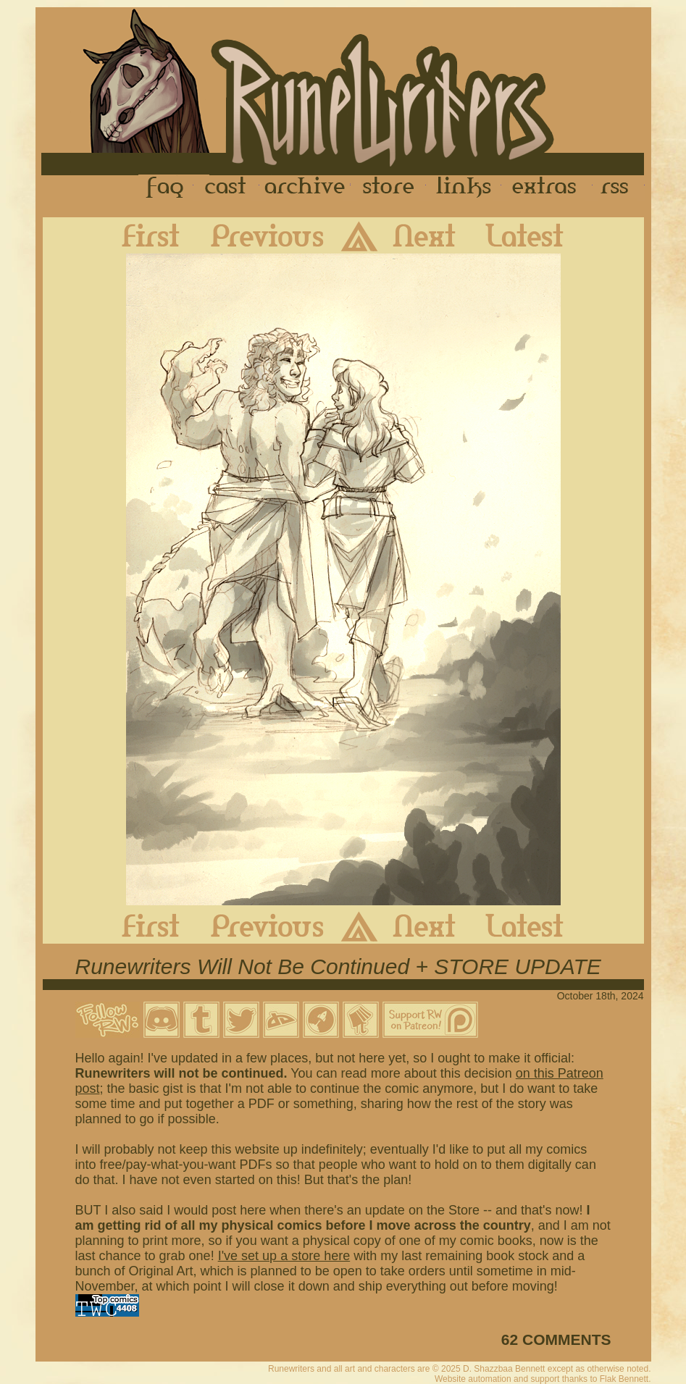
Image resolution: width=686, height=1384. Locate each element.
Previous (256, 235)
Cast (226, 188)
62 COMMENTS (556, 1339)
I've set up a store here (284, 1256)
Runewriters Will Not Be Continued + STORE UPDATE (338, 966)
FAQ (165, 188)
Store (388, 188)
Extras (547, 188)
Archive (305, 188)
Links (463, 188)
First (139, 235)
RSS (619, 188)
